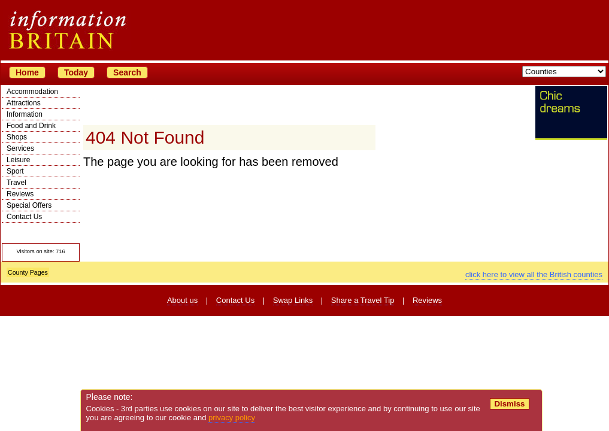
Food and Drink (31, 126)
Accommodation (32, 91)
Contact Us (24, 217)
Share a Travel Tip (363, 300)
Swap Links (293, 300)
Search (127, 72)
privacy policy (231, 417)
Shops (17, 137)
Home (27, 72)
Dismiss (509, 403)
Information (25, 114)
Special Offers (29, 205)
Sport (15, 171)
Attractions (24, 103)
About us (182, 300)
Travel (16, 182)
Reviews (20, 194)
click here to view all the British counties (533, 274)
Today (76, 72)
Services (20, 148)
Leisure (18, 160)
